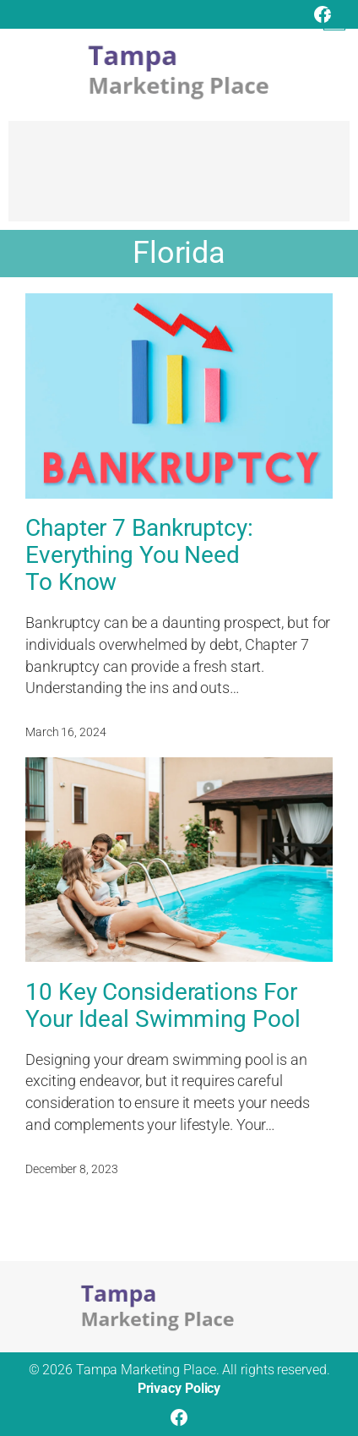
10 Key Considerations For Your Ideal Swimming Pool (163, 1006)
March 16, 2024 (65, 732)
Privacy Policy (179, 1388)
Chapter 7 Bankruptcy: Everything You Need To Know (139, 555)
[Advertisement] (179, 179)
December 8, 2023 (71, 1169)
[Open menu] (334, 19)
